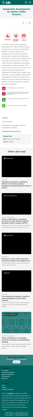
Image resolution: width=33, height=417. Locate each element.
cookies (10, 393)
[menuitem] (26, 2)
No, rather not (22, 414)
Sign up (16, 362)
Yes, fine (9, 414)
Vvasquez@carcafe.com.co (11, 131)
